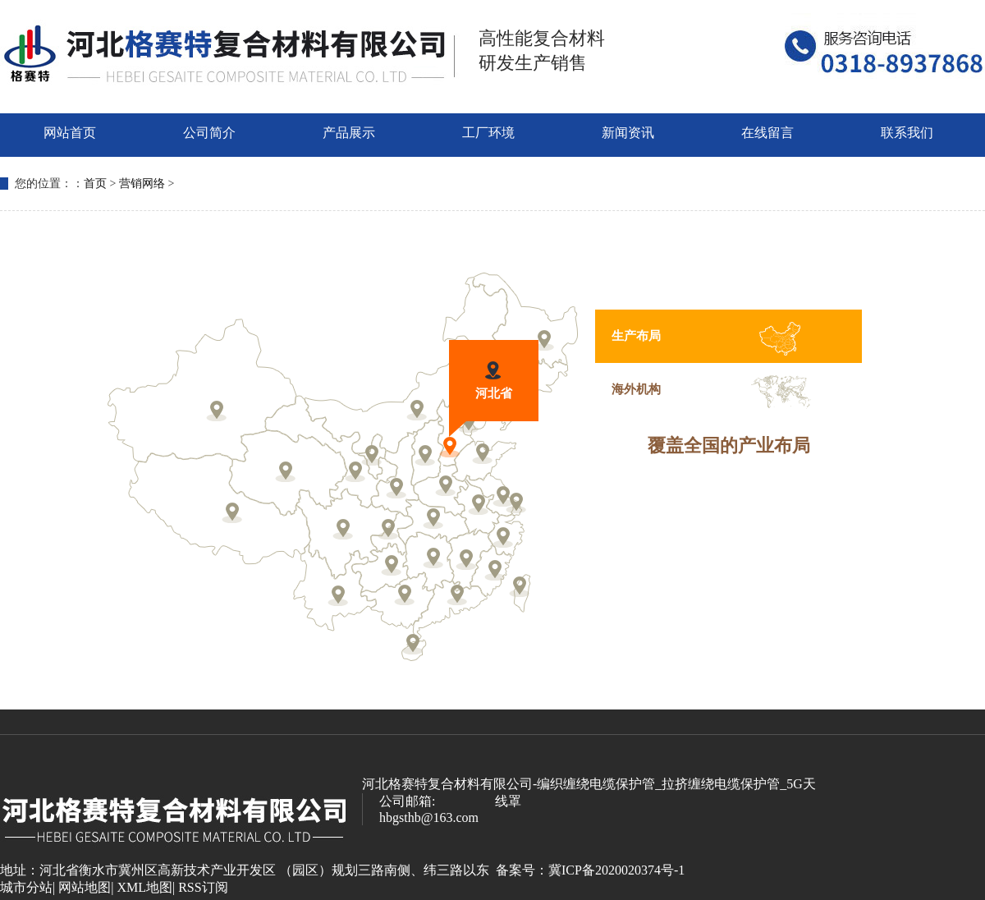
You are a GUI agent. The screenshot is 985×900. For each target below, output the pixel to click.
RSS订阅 (202, 887)
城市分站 (26, 887)
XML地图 (144, 887)
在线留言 (767, 133)
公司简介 (209, 133)
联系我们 (907, 133)
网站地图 (84, 887)
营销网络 (142, 183)
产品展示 (349, 133)
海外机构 (636, 389)
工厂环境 (488, 133)
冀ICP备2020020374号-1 (616, 870)
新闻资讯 (628, 133)
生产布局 (636, 335)
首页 (95, 183)
